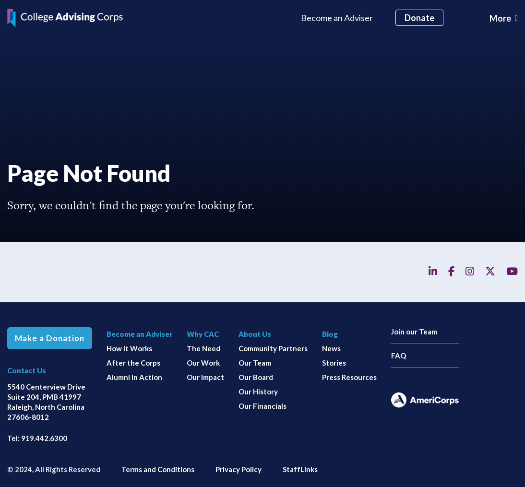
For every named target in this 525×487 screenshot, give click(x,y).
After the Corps (133, 362)
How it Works (129, 348)
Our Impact (205, 377)
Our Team (255, 362)
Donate (419, 17)
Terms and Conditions (157, 469)
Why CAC (203, 334)
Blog (330, 334)
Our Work (203, 362)
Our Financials (262, 406)
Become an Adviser (337, 17)
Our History (258, 391)
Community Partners (273, 348)
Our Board (256, 377)
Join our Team (414, 331)
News (331, 348)
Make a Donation (49, 338)
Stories (334, 362)
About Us (255, 334)
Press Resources (349, 377)
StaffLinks (300, 469)
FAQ (398, 355)
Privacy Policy (238, 469)
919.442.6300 (44, 438)
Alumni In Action (134, 377)
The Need (203, 348)
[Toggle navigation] (503, 18)
